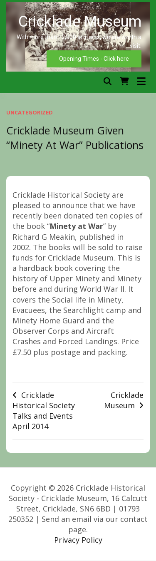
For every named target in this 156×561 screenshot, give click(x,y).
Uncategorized (29, 112)
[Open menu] (141, 81)
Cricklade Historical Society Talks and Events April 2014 (43, 411)
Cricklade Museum (124, 400)
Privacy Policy (78, 540)
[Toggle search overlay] (107, 81)
